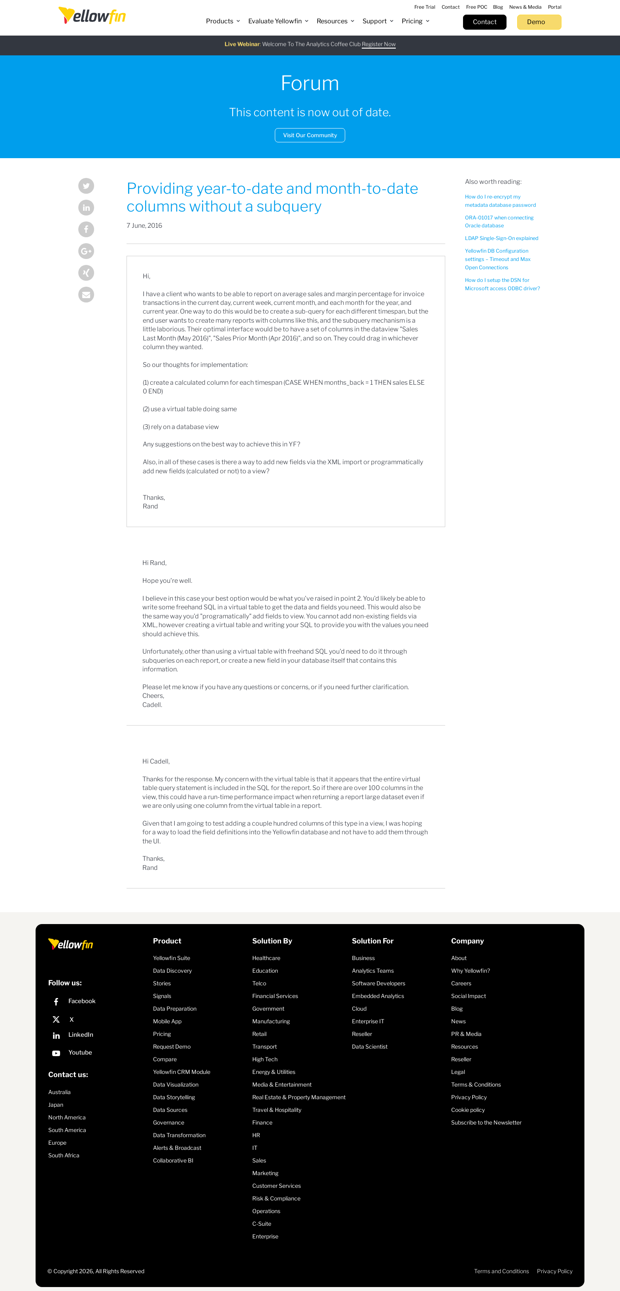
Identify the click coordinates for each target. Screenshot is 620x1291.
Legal (458, 1071)
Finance (262, 1122)
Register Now (379, 39)
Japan (55, 1104)
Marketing (265, 1173)
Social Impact (468, 995)
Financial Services (275, 995)
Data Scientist (370, 1046)
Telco (259, 983)
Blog (457, 1008)
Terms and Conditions (501, 1271)
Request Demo (172, 1046)
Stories (162, 983)
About (459, 958)
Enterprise (265, 1236)
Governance (168, 1122)
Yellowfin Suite (171, 958)
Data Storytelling (174, 1097)
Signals (162, 995)
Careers (461, 983)
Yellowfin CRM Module (181, 1071)
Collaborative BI (173, 1160)
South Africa (63, 1155)
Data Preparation (175, 1008)
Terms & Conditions (476, 1084)
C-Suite (261, 1223)
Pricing (162, 1033)
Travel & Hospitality (276, 1109)
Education (265, 970)
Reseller (362, 1033)
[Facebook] (98, 1003)
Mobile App (167, 1021)
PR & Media (466, 1033)
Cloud (359, 1008)
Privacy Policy (469, 1097)
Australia (59, 1092)
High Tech (265, 1059)
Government (268, 1008)
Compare (165, 1059)
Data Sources (170, 1109)
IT (254, 1147)
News (458, 1021)
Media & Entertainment (282, 1084)
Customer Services (276, 1185)
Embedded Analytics (378, 995)
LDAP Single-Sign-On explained (502, 238)
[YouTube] (98, 1054)
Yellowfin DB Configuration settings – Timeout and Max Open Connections (498, 259)
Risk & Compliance (276, 1198)
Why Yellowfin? (470, 970)
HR (256, 1135)
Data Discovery (172, 970)
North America (67, 1117)
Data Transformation (179, 1135)
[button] (223, 21)
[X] (98, 1020)
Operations (266, 1211)
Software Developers (378, 983)
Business (363, 958)
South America (67, 1130)
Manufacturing (271, 1021)
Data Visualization (175, 1084)
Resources (464, 1046)
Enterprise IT (368, 1021)
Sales (259, 1160)
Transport (264, 1046)
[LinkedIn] (98, 1036)
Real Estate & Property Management (299, 1097)
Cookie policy (468, 1109)
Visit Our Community (310, 135)
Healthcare (266, 958)
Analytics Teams (373, 970)
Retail (259, 1033)
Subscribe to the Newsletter (486, 1122)
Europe (57, 1142)
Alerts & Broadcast (177, 1147)
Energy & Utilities (273, 1071)
